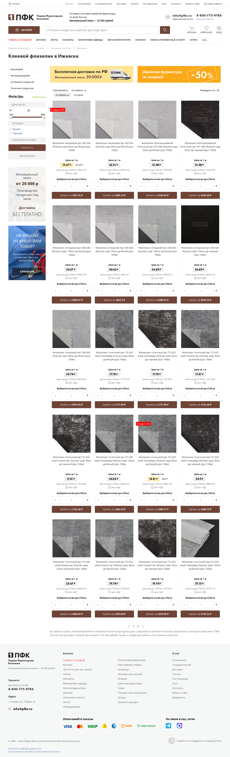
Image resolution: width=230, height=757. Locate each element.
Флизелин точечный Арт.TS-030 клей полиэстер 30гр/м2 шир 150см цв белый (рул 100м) (71, 565)
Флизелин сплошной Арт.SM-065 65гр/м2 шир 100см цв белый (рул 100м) (157, 251)
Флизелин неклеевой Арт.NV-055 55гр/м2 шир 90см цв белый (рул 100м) (114, 147)
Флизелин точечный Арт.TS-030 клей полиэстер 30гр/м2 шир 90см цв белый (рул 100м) (114, 565)
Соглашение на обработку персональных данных (34, 751)
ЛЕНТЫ (54, 39)
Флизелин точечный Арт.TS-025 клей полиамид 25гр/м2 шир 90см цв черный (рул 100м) (157, 356)
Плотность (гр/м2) (23, 140)
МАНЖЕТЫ (68, 39)
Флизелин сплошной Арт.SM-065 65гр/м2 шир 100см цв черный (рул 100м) (200, 251)
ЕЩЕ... (205, 39)
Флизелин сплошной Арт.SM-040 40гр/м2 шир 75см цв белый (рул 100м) (114, 251)
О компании (84, 3)
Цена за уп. (18, 104)
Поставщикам (150, 3)
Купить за (71, 195)
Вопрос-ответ (193, 3)
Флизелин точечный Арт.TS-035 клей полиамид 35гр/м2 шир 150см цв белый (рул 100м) (200, 565)
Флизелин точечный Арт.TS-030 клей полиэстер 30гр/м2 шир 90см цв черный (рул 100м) (157, 565)
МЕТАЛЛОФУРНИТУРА (119, 39)
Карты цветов (215, 3)
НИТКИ (193, 39)
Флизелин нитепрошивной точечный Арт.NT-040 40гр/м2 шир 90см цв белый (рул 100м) (157, 147)
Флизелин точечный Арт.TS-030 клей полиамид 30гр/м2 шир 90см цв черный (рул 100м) (200, 461)
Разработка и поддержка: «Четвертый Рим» (199, 740)
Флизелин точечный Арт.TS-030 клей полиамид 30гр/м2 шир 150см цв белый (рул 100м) (114, 461)
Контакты (176, 3)
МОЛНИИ (140, 39)
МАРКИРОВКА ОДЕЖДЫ (90, 39)
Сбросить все (39, 97)
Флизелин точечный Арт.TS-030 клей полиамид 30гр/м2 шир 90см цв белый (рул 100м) (157, 461)
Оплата (134, 3)
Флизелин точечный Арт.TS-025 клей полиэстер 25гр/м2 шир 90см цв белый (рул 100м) (200, 356)
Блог (164, 3)
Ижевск (16, 3)
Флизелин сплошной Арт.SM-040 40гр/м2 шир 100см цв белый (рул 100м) (71, 251)
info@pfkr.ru (182, 15)
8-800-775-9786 (209, 15)
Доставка (121, 3)
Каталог (69, 3)
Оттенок (16, 123)
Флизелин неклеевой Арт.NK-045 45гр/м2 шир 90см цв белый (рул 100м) (71, 147)
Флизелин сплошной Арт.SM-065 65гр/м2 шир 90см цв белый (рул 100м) (71, 356)
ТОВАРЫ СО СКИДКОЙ (20, 39)
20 (219, 90)
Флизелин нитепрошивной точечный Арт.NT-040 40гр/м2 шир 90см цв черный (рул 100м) (200, 147)
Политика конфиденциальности (25, 748)
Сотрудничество (103, 3)
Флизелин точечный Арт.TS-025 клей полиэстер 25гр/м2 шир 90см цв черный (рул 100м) (71, 461)
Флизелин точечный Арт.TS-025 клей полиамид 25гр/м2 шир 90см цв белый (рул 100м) (114, 356)
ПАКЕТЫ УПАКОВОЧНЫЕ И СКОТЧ (167, 39)
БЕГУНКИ (41, 39)
